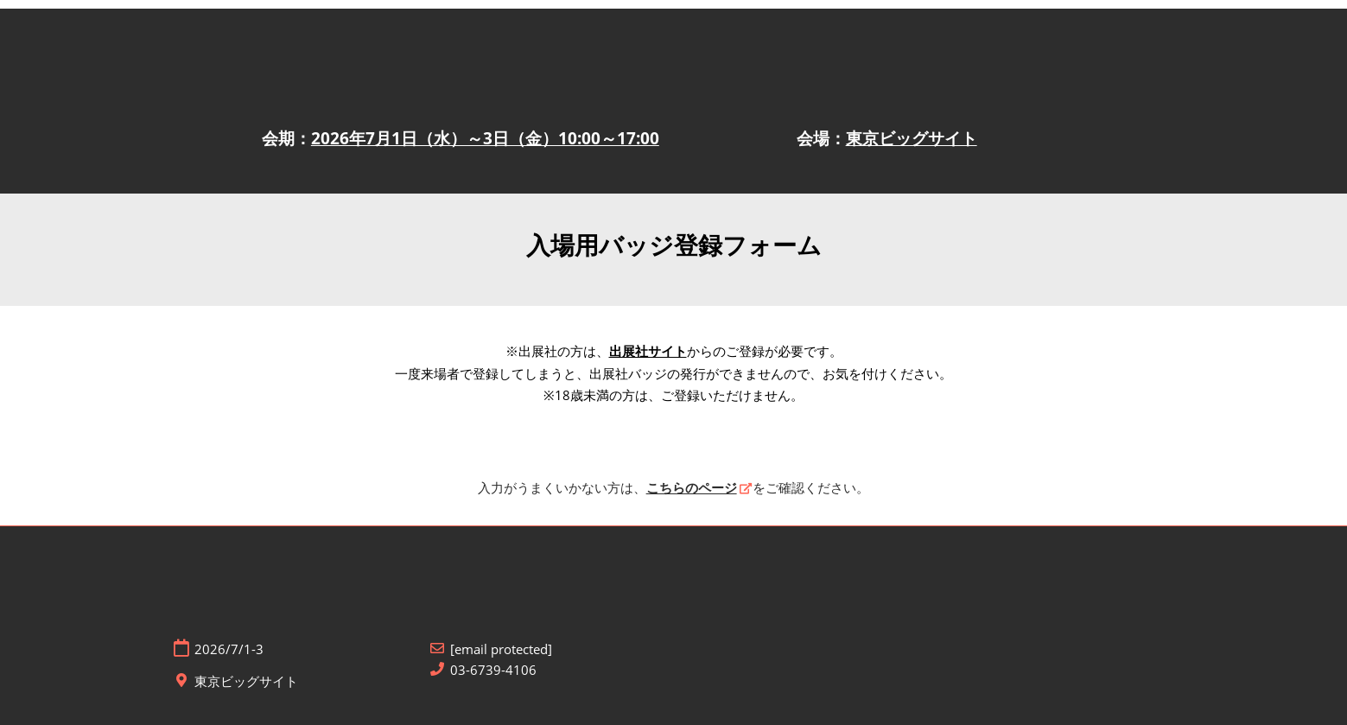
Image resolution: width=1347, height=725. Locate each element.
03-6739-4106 (493, 670)
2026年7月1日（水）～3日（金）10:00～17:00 (485, 138)
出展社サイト (648, 350)
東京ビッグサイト (911, 138)
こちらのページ (691, 487)
